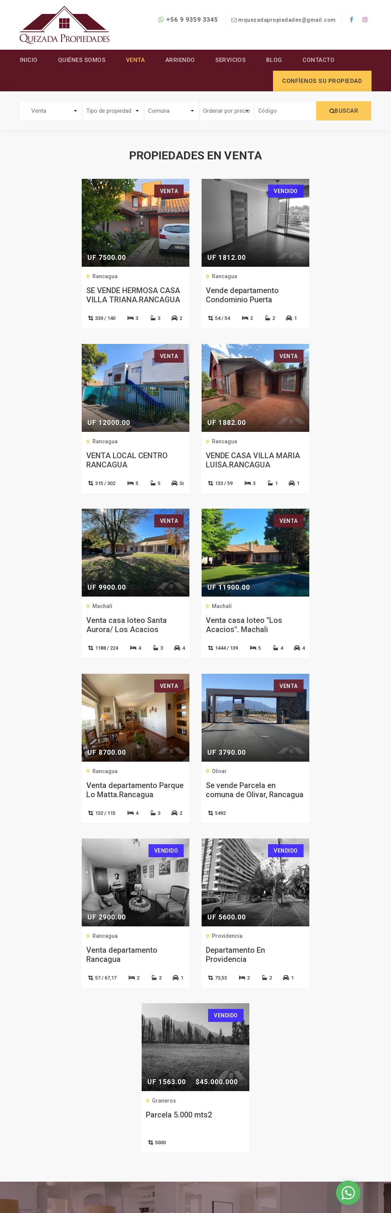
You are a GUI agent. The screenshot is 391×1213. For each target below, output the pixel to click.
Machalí (163, 441)
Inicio (28, 60)
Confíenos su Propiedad (192, 1163)
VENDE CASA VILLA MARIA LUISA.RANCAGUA (76, 460)
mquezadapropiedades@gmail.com (287, 20)
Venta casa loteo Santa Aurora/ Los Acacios (187, 460)
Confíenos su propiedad (322, 81)
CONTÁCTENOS (192, 972)
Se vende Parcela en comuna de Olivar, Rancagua (182, 630)
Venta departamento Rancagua (300, 625)
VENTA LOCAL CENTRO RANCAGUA (305, 295)
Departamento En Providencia (117, 790)
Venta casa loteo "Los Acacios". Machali (303, 460)
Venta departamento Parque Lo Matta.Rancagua (76, 625)
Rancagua (48, 277)
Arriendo (181, 60)
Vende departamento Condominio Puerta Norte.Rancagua (183, 300)
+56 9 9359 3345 (188, 19)
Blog (275, 60)
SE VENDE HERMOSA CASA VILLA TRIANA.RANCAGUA (76, 295)
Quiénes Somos (82, 60)
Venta (135, 60)
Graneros (224, 771)
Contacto (320, 60)
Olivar (160, 606)
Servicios (231, 60)
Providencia (109, 771)
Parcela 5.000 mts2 (239, 785)
